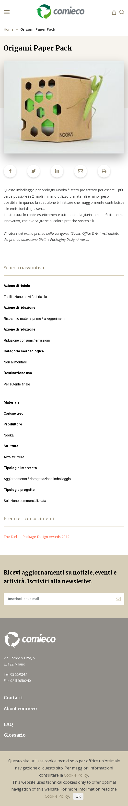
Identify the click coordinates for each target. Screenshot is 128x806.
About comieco (20, 708)
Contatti (13, 698)
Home (8, 29)
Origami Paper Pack (37, 29)
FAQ (8, 724)
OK (78, 796)
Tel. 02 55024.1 (16, 674)
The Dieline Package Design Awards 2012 (38, 536)
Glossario (14, 735)
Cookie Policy (76, 775)
